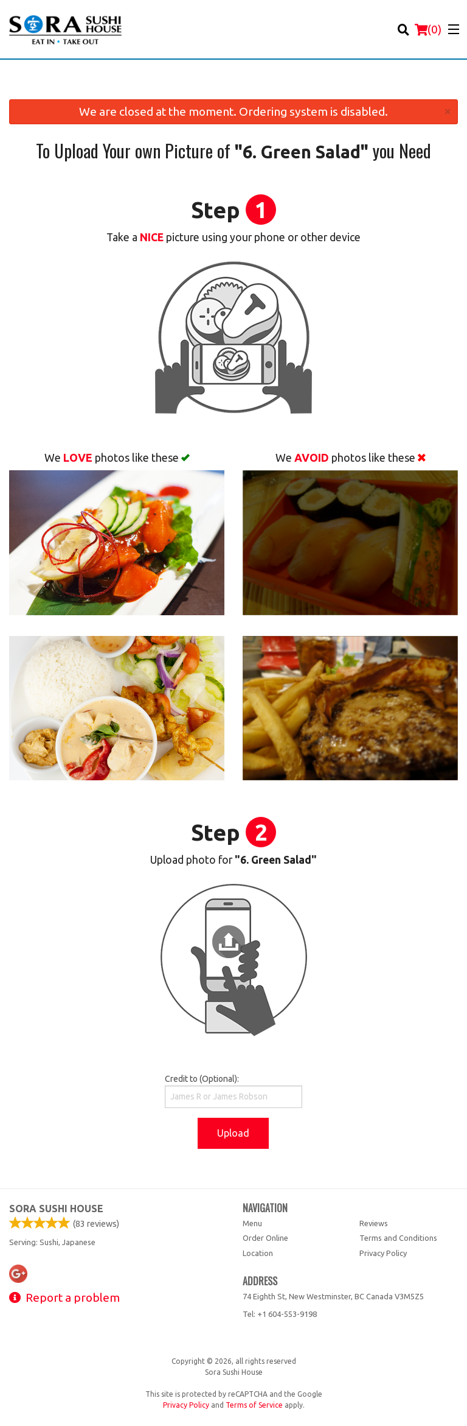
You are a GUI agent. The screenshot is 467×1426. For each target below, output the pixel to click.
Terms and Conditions (398, 1238)
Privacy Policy (383, 1253)
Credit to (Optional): (233, 1091)
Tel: (280, 1314)
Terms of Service (254, 1405)
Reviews (373, 1223)
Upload (233, 1133)
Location (258, 1253)
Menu (252, 1223)
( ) (428, 29)
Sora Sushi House (56, 1208)
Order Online (265, 1238)
